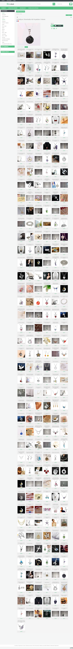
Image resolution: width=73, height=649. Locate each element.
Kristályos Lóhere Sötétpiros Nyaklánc (47, 140)
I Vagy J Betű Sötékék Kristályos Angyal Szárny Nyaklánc (47, 63)
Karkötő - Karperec (5, 22)
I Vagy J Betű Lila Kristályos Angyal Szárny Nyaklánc (30, 452)
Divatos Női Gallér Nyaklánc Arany (38, 49)
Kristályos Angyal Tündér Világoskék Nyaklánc (64, 127)
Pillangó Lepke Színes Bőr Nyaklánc (29, 75)
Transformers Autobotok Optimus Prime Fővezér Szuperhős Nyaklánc (47, 400)
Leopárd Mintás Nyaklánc (47, 452)
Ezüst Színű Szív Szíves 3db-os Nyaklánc (21, 192)
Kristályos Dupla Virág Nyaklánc (38, 335)
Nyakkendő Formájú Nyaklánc (47, 49)
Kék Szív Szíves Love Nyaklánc (64, 400)
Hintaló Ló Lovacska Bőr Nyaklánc (38, 439)
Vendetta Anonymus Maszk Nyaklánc (30, 49)
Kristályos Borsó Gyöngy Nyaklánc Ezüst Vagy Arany (55, 270)
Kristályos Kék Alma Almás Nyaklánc (64, 62)
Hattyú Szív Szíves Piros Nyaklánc (21, 374)
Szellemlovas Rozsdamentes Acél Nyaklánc (29, 193)
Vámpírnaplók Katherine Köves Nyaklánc (55, 75)
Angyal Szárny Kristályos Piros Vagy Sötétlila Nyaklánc (55, 387)
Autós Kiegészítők (5, 16)
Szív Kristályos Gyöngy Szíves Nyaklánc (30, 114)
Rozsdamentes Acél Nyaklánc (47, 192)
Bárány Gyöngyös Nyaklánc (55, 231)
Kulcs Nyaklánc (30, 140)
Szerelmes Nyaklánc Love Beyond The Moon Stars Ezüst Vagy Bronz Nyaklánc (30, 284)
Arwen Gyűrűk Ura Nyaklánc (46, 270)
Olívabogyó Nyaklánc (55, 127)
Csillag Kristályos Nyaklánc (21, 257)
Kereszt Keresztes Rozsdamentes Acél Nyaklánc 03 (55, 193)
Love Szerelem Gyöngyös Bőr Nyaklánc (38, 309)
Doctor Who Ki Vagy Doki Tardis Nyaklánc (29, 387)
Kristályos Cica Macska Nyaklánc (64, 88)
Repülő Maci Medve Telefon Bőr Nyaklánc (64, 374)
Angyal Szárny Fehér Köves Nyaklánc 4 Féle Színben (30, 348)
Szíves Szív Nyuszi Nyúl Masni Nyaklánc (55, 88)
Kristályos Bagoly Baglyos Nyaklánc (55, 62)
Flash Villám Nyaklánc (38, 296)
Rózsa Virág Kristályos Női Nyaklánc (64, 231)
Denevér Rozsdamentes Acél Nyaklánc (64, 166)
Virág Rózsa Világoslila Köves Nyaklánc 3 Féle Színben (55, 258)
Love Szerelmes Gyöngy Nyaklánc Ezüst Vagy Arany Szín (30, 167)
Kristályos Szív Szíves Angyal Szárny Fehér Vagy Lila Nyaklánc (38, 426)
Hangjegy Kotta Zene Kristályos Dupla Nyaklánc (46, 439)
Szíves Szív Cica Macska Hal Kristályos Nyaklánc (29, 374)
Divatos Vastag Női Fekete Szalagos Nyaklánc (29, 88)
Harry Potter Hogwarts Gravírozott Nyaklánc (64, 413)
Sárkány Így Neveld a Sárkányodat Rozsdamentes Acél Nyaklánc (55, 465)
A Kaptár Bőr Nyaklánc (47, 296)
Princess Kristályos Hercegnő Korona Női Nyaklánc (64, 452)
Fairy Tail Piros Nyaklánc (38, 101)
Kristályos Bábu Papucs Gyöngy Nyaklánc (47, 361)
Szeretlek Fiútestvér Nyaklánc (64, 283)
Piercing (3, 37)
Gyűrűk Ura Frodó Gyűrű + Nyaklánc (47, 218)
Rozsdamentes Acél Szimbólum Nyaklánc (21, 400)
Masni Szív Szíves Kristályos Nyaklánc (55, 283)
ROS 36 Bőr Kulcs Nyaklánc (55, 101)
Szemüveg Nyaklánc (30, 270)
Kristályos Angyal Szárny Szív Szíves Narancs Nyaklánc (64, 348)
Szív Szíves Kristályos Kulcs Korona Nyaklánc (64, 114)
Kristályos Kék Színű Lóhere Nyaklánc (38, 452)
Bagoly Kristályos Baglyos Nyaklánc (29, 361)
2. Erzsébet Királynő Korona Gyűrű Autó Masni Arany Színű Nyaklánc (38, 413)
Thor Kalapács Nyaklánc (38, 270)
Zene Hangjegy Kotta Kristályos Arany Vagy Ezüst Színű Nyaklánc (21, 465)
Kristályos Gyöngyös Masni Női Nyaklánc (64, 140)
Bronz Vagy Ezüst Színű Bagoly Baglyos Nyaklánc (38, 231)
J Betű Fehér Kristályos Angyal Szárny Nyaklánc (38, 114)
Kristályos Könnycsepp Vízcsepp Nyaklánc (21, 140)
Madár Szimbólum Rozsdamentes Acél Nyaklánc (29, 478)
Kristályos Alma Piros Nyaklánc (64, 335)
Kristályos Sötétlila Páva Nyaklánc (38, 166)
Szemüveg (4, 34)
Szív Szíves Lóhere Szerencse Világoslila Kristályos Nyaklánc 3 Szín (38, 361)
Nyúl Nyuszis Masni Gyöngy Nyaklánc (38, 179)
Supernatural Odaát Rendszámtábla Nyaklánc (46, 244)
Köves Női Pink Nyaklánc (47, 166)
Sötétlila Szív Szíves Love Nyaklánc (38, 88)
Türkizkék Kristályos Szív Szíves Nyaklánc (47, 88)
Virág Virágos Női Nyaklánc (38, 465)
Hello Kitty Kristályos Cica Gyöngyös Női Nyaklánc (29, 309)
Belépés (3, 0)
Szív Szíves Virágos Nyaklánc (30, 231)
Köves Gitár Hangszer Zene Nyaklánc (21, 114)
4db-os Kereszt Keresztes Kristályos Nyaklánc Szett (64, 179)
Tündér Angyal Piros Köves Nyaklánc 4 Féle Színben (55, 309)
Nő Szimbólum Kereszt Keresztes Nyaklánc (30, 439)
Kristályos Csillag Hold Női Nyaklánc (21, 62)
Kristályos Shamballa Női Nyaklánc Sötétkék (21, 426)
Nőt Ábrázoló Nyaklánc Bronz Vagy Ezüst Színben (21, 101)
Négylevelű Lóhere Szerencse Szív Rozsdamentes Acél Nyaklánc (21, 231)
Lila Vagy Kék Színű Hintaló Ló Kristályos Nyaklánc (30, 400)
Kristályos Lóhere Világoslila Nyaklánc (21, 296)
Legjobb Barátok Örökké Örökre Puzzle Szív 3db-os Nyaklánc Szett (21, 309)
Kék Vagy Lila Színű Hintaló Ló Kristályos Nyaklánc (64, 101)
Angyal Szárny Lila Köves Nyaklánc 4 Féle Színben (29, 465)
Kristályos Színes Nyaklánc (47, 114)
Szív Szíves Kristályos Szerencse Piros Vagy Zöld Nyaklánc (47, 465)
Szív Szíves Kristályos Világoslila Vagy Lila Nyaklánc (47, 154)
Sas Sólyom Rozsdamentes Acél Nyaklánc (21, 361)
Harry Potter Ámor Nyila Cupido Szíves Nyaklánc (21, 205)
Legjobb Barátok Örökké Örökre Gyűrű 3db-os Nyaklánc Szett (55, 400)
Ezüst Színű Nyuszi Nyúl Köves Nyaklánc (47, 322)
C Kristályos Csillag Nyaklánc (47, 257)
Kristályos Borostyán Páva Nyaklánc (21, 127)
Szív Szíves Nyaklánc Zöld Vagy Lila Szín (47, 205)
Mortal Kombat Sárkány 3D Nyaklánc (29, 413)
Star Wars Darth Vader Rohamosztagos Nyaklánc (29, 127)
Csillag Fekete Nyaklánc (30, 101)
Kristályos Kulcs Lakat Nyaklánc (56, 166)
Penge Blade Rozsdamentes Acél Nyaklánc (29, 180)
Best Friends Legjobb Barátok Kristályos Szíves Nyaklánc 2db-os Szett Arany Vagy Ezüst (21, 166)
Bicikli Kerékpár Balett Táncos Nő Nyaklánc (38, 153)
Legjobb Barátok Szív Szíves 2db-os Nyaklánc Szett (64, 271)
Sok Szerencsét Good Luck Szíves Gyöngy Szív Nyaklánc (64, 426)
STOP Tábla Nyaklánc (56, 114)
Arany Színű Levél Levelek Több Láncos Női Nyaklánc (29, 426)
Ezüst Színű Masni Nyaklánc (38, 387)
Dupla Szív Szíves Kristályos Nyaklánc (55, 322)
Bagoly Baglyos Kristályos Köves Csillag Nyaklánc (38, 192)
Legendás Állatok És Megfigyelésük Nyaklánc (64, 218)
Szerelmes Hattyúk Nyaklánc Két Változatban (38, 62)
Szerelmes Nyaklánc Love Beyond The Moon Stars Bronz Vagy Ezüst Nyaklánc (38, 76)
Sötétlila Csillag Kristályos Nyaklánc (64, 75)
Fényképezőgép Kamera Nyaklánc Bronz (38, 244)
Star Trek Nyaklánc (55, 361)
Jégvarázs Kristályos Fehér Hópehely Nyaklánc (55, 179)
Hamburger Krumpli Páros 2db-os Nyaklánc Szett (46, 348)
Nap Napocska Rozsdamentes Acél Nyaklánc (47, 180)
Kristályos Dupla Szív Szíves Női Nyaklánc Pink (29, 335)
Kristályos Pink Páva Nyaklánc (21, 335)
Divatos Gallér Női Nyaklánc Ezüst (64, 296)
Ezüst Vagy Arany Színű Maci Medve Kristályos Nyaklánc (55, 348)
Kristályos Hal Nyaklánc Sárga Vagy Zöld (55, 374)
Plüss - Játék (4, 32)
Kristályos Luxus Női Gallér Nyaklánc (55, 335)
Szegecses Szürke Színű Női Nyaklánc (38, 322)
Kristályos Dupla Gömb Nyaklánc (38, 218)
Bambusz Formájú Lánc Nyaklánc (30, 218)
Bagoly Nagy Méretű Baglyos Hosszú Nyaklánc (38, 205)
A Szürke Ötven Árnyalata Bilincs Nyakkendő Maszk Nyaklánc (55, 154)
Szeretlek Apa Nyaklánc (38, 257)
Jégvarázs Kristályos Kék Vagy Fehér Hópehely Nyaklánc (55, 245)
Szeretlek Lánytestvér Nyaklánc (21, 478)
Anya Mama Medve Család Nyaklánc (38, 374)
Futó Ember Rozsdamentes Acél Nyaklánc (21, 153)
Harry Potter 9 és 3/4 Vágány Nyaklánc (30, 153)
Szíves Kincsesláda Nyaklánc (21, 387)
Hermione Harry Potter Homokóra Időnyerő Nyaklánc (21, 76)
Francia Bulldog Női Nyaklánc (55, 439)
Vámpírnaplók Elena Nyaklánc (21, 348)
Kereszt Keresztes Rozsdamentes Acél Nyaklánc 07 (47, 426)
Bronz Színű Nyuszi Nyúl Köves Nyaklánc (29, 322)
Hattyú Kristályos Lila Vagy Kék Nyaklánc (29, 244)
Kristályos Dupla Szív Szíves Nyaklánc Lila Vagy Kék (55, 50)
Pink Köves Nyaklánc (21, 322)
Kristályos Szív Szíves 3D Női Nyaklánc (38, 140)
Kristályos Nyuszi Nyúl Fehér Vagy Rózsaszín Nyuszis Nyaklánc (47, 284)
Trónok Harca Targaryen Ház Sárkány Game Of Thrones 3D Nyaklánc (64, 50)
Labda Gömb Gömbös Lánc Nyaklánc (64, 257)
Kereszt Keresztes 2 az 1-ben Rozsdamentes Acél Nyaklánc (64, 245)
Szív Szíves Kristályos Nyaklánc (47, 413)
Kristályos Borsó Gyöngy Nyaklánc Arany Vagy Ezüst (47, 335)
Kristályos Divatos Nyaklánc (55, 452)
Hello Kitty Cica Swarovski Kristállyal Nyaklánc (21, 283)
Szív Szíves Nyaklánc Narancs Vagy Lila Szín (21, 218)
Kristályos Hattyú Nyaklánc (38, 400)
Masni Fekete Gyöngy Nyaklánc (47, 127)
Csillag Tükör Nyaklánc (38, 348)
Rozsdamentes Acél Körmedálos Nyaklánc (47, 374)
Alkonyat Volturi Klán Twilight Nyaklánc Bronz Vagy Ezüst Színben (30, 258)
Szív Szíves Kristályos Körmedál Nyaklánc (64, 153)
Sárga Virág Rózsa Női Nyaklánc (47, 101)
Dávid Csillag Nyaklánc (21, 413)
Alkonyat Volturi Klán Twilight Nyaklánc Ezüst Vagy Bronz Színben (30, 206)
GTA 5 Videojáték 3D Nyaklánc (30, 62)
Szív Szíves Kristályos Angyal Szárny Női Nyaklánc (21, 452)
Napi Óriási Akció (5, 40)
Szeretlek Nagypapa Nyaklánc (55, 413)
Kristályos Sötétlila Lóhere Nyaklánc (55, 140)
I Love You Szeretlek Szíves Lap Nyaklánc (64, 205)
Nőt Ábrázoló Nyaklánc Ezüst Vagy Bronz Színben (55, 296)
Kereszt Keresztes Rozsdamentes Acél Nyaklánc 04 (64, 309)
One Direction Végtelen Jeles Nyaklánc (47, 75)
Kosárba (59, 25)
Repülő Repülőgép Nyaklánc (29, 296)
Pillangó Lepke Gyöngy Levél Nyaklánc (64, 387)
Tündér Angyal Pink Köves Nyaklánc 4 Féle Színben (47, 309)
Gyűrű (3, 24)
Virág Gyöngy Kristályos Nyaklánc (47, 231)
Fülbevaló (3, 21)
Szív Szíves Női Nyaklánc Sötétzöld (55, 218)
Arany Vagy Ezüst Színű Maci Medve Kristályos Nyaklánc (47, 387)
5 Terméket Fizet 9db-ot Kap (7, 43)
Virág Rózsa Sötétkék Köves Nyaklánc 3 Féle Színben (64, 439)
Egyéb (3, 27)
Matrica (3, 29)
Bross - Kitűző (4, 35)
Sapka (3, 42)
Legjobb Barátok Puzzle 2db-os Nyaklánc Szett (64, 361)
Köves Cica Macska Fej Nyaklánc (21, 179)
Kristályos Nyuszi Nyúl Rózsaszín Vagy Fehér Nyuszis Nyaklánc (64, 193)
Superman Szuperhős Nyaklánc (21, 270)
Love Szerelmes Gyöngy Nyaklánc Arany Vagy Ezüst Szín (21, 50)
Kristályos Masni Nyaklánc (38, 283)
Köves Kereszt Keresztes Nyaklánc (38, 127)
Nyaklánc (3, 19)
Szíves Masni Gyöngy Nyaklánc (21, 244)
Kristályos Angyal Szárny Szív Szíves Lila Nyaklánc (55, 426)
